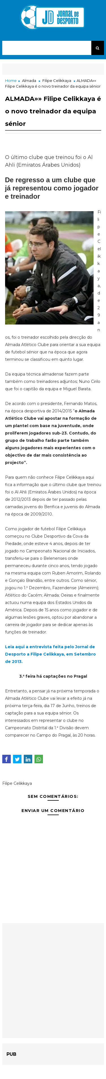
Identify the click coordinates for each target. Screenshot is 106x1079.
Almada (29, 80)
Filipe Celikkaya (56, 80)
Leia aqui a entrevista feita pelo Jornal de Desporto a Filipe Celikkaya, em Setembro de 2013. (50, 654)
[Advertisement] (53, 980)
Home (11, 80)
